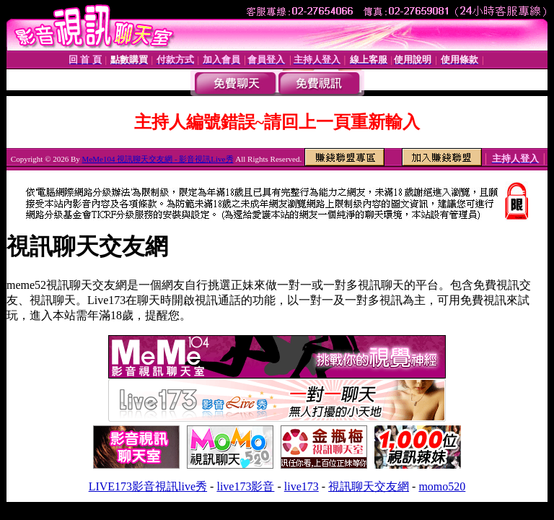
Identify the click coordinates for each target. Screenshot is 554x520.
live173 (301, 486)
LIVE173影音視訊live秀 (148, 486)
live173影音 (245, 486)
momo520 (441, 486)
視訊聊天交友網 (368, 486)
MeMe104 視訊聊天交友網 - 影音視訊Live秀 (158, 159)
